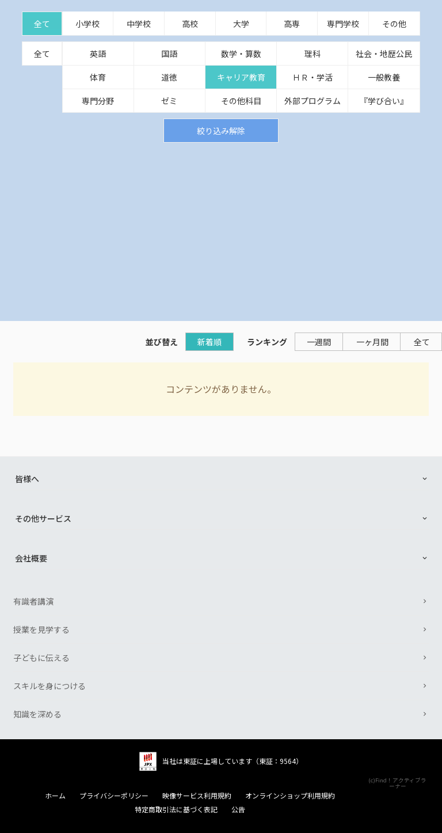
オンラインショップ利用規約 (290, 795)
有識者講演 (33, 601)
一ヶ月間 (372, 341)
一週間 (319, 341)
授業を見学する (41, 629)
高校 (190, 23)
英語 (98, 53)
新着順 (209, 341)
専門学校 (343, 23)
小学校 (87, 23)
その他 (394, 23)
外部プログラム (312, 100)
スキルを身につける (49, 685)
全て (42, 23)
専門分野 (98, 100)
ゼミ (169, 100)
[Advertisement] (221, 228)
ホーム (55, 795)
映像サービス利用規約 (196, 795)
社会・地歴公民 (384, 53)
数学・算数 (241, 53)
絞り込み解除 (221, 130)
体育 (98, 77)
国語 (169, 53)
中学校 (139, 23)
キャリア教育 (241, 77)
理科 (312, 53)
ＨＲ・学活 (312, 77)
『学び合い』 (384, 100)
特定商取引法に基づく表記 (176, 809)
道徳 (169, 77)
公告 (238, 809)
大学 (241, 23)
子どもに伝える (41, 657)
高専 (292, 23)
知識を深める (37, 714)
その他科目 (241, 100)
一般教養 (384, 77)
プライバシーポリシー (113, 795)
